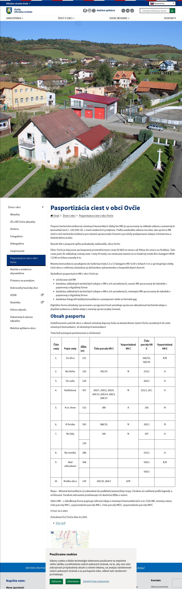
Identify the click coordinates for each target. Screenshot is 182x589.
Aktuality (15, 214)
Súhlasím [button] (56, 581)
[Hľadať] (172, 10)
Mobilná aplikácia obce (23, 328)
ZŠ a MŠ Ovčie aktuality (22, 221)
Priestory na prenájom (22, 280)
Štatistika (27, 302)
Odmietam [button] (73, 581)
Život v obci (14, 207)
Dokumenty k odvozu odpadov (21, 318)
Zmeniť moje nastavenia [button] (96, 581)
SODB (27, 295)
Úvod (54, 215)
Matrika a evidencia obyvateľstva (20, 271)
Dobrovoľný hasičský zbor (24, 287)
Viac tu (59, 523)
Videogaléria (17, 243)
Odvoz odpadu (18, 309)
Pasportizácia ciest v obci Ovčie (24, 260)
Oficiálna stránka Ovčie (18, 3)
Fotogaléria (16, 236)
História (14, 229)
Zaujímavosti (17, 250)
